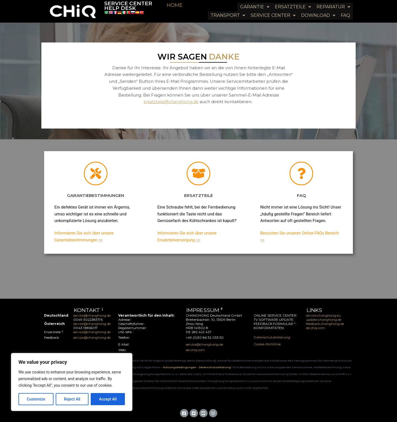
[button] (254, 5)
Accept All (108, 399)
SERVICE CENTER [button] (273, 9)
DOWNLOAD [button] (318, 9)
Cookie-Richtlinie (267, 343)
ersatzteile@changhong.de (171, 101)
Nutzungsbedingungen (180, 366)
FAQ (345, 9)
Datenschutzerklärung (272, 337)
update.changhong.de (323, 319)
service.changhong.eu (323, 315)
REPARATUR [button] (333, 5)
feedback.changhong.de (325, 323)
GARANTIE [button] (254, 5)
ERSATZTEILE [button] (293, 5)
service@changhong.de (92, 315)
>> (100, 239)
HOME (175, 5)
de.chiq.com (315, 327)
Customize (36, 399)
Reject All (72, 399)
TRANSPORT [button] (228, 9)
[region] (71, 382)
